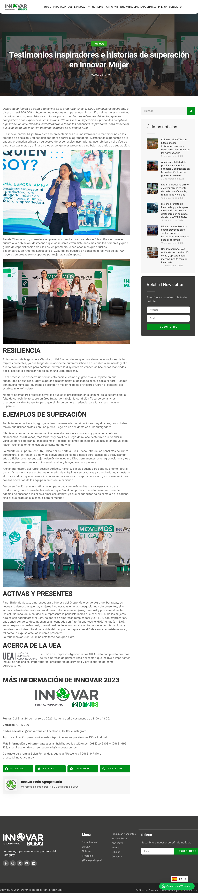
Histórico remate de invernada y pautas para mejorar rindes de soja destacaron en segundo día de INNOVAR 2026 (174, 210)
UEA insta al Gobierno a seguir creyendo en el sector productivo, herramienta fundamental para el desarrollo (175, 233)
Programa (59, 6)
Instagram (80, 731)
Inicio (47, 6)
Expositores (148, 6)
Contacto (175, 6)
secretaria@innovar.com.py (59, 747)
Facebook (53, 731)
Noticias (97, 6)
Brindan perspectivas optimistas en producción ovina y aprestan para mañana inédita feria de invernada (175, 255)
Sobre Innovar (79, 7)
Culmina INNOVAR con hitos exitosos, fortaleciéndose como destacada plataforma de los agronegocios (175, 146)
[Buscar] (191, 111)
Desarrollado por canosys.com (180, 890)
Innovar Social (129, 6)
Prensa (162, 6)
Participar (111, 6)
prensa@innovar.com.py (18, 757)
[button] (18, 768)
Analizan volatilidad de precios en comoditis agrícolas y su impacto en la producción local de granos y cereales (175, 169)
